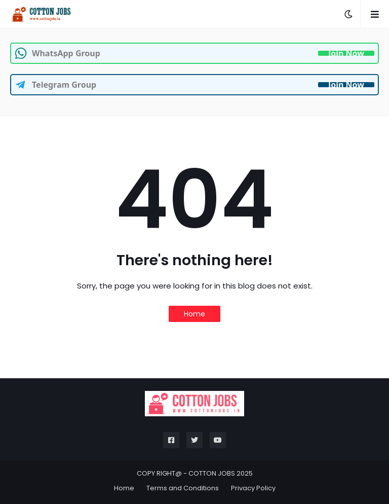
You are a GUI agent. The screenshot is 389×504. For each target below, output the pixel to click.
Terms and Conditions (182, 488)
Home (194, 314)
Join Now (346, 53)
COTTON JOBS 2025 (220, 473)
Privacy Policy (253, 488)
